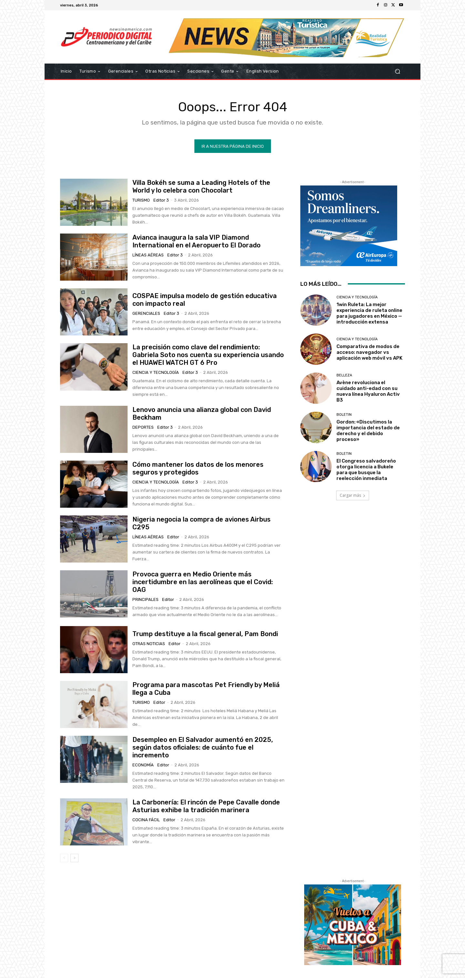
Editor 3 (161, 200)
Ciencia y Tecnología (155, 372)
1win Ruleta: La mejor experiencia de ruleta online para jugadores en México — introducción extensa (369, 313)
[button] (397, 71)
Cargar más (353, 495)
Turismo (141, 200)
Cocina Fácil (146, 820)
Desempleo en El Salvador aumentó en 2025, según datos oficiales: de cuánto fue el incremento (202, 747)
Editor (173, 536)
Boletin (344, 414)
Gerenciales (146, 313)
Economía (143, 765)
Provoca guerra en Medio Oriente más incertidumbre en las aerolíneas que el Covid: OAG (202, 582)
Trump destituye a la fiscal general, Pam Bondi (205, 634)
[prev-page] (64, 858)
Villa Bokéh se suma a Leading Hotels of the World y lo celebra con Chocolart (201, 186)
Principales (145, 599)
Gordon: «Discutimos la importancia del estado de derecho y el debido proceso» (368, 430)
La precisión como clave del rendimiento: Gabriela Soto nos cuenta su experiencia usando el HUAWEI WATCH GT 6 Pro (208, 354)
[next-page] (74, 858)
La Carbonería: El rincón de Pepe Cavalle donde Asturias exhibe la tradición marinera (206, 806)
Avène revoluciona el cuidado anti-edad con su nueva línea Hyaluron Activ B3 (368, 391)
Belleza (344, 375)
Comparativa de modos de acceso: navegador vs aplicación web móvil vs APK (369, 352)
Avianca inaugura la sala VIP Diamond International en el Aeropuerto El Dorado (196, 241)
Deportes (143, 427)
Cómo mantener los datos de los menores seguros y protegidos (198, 468)
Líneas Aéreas (148, 255)
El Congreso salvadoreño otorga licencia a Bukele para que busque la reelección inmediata (366, 469)
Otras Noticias (148, 644)
